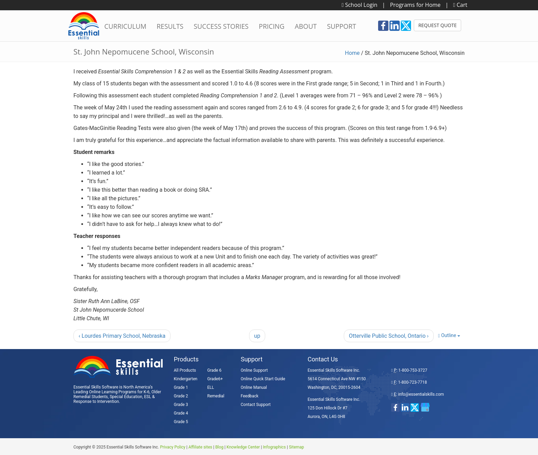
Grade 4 (181, 413)
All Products (185, 370)
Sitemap (296, 447)
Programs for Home (415, 5)
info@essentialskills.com (421, 394)
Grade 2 (181, 396)
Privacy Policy (172, 447)
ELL (210, 387)
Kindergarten (186, 378)
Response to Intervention (96, 401)
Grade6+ (215, 378)
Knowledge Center (243, 447)
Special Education (126, 396)
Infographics (274, 447)
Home (352, 53)
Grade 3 (181, 404)
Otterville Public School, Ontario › (389, 336)
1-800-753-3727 (412, 370)
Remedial (215, 396)
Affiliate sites (200, 447)
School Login (359, 5)
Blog (219, 447)
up (257, 336)
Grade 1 (181, 387)
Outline (449, 335)
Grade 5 (181, 421)
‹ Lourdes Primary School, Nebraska (122, 336)
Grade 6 (214, 370)
